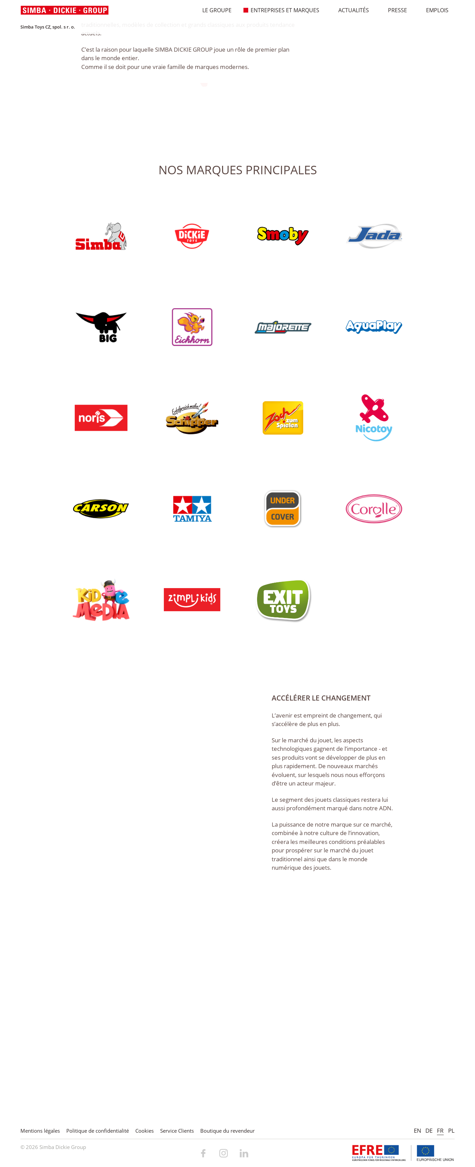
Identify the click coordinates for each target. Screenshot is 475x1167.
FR (440, 1130)
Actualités (350, 10)
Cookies (144, 1130)
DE (428, 1130)
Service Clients (177, 1130)
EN (417, 1130)
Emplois (433, 10)
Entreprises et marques (281, 10)
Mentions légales (40, 1130)
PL (451, 1130)
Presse (394, 10)
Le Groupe (213, 10)
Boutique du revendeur (227, 1130)
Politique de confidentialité (97, 1130)
